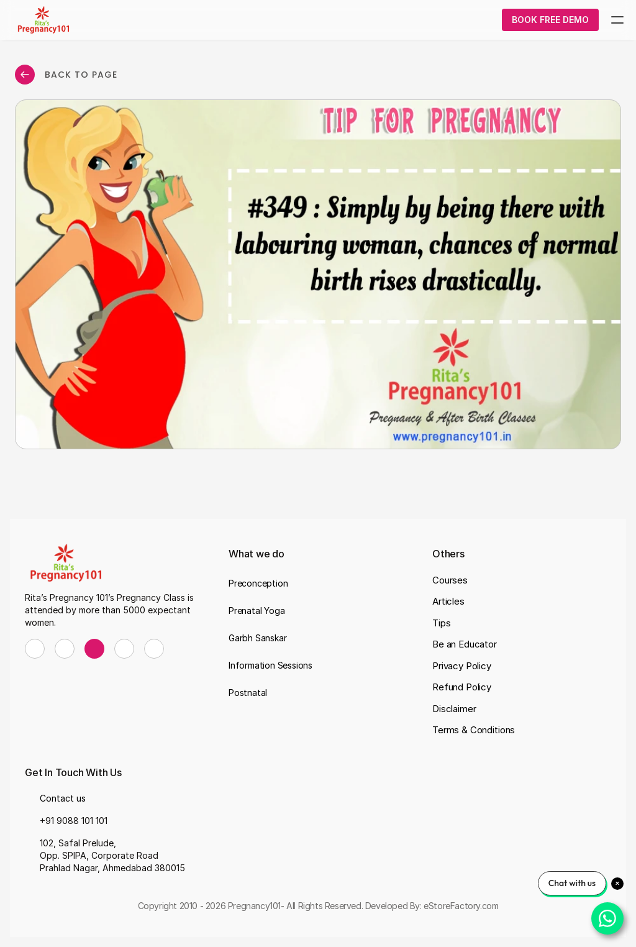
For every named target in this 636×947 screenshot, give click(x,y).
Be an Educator (464, 644)
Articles (448, 601)
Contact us (63, 798)
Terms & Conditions (473, 730)
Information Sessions (270, 665)
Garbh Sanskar (257, 638)
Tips (441, 623)
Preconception (258, 583)
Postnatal (248, 692)
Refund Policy (461, 687)
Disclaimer (454, 709)
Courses (450, 580)
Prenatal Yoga (256, 610)
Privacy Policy (461, 666)
